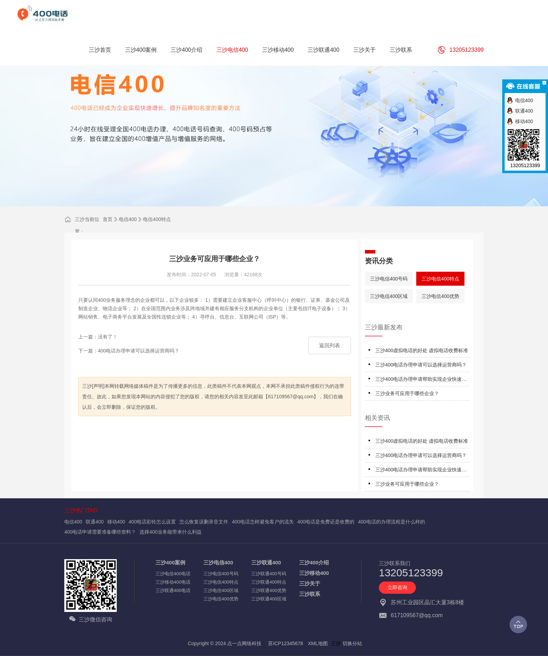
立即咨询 (397, 587)
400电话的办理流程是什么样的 (391, 522)
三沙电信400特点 (440, 278)
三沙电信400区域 (389, 296)
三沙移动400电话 (173, 582)
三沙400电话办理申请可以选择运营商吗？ (421, 365)
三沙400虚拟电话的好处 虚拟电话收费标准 (421, 350)
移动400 (116, 522)
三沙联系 (309, 594)
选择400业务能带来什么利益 (170, 532)
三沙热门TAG (81, 510)
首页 (108, 219)
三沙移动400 (314, 573)
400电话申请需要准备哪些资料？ (100, 532)
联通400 (94, 522)
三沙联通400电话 (173, 590)
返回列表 (329, 345)
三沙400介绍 (314, 562)
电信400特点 (157, 219)
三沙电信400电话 (173, 573)
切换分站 (352, 643)
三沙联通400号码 (268, 573)
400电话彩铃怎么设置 (152, 522)
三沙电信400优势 (440, 296)
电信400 (128, 219)
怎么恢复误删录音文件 (203, 522)
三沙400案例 (170, 562)
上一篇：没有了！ (97, 337)
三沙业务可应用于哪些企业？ (407, 393)
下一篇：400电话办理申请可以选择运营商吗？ (128, 351)
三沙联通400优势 (268, 590)
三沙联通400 (266, 562)
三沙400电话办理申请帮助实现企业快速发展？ (421, 380)
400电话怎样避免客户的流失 (263, 522)
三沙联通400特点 (268, 582)
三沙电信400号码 (389, 278)
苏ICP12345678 (285, 643)
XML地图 (318, 643)
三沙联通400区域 (268, 598)
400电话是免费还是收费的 (325, 522)
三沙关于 (309, 583)
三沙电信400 (218, 562)
